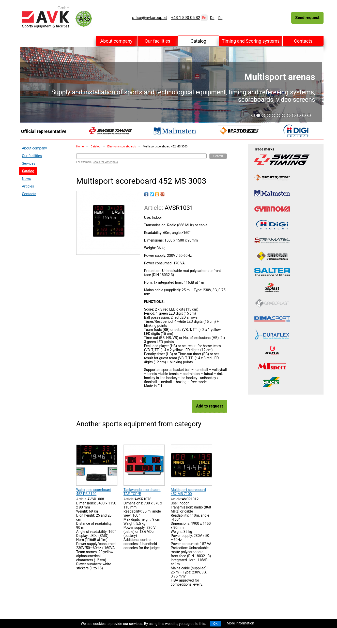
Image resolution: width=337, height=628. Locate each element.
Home (80, 146)
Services (28, 163)
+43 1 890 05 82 (185, 18)
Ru (220, 18)
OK (215, 623)
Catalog (198, 41)
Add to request (209, 406)
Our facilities (157, 41)
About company (116, 41)
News (26, 179)
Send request (307, 17)
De (212, 18)
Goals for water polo (105, 162)
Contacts (303, 41)
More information (240, 623)
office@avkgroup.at (149, 18)
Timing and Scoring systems (251, 41)
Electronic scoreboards (121, 146)
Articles (28, 186)
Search (218, 156)
